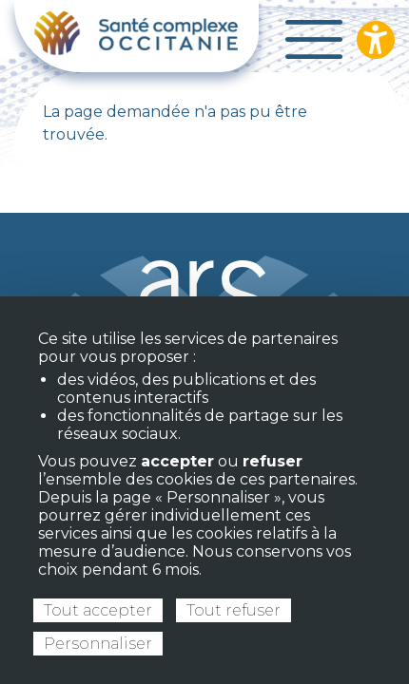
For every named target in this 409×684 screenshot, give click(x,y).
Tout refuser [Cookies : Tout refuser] (233, 610)
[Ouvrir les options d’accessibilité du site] (376, 40)
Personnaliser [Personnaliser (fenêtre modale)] (98, 644)
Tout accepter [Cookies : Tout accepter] (98, 610)
